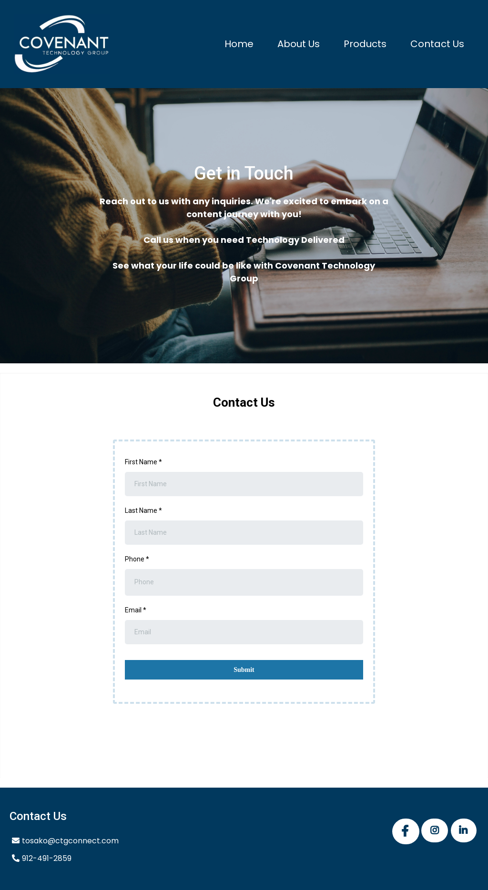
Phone (137, 559)
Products (365, 43)
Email (135, 610)
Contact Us (437, 43)
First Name (143, 462)
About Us (298, 43)
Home (239, 43)
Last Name (143, 510)
